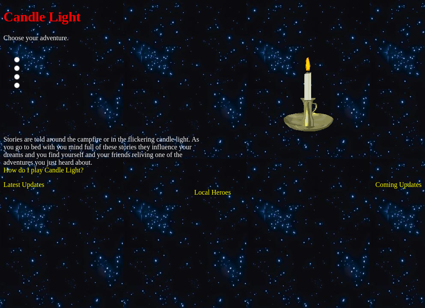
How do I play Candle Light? (43, 170)
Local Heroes (212, 192)
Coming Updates (398, 184)
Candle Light (41, 16)
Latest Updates (24, 184)
